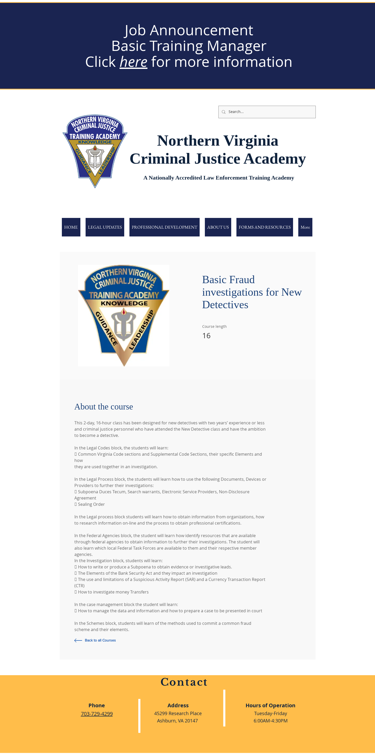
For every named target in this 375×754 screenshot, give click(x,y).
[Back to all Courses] (114, 640)
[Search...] (267, 112)
